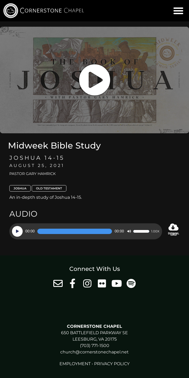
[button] (178, 11)
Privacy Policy (112, 363)
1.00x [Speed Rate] (155, 231)
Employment (75, 363)
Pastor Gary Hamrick (32, 173)
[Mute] (129, 231)
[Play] (17, 231)
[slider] (74, 231)
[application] (85, 231)
